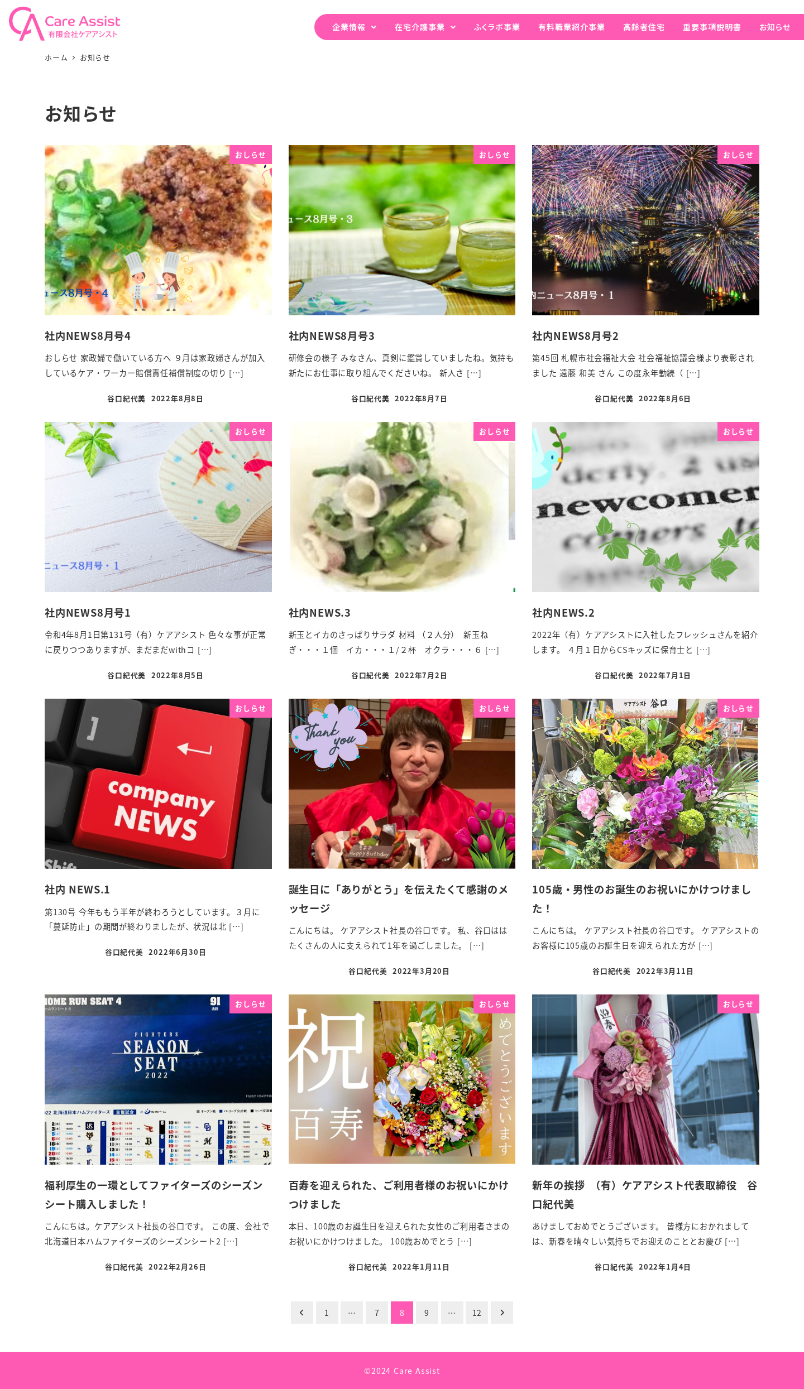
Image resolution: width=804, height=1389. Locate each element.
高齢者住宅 (644, 26)
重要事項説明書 (712, 26)
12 (477, 1312)
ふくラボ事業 (497, 26)
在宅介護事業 (420, 26)
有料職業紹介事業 (571, 26)
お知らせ (775, 26)
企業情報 (349, 26)
